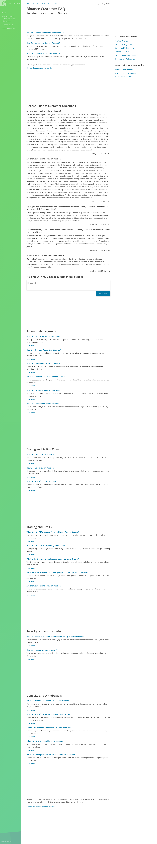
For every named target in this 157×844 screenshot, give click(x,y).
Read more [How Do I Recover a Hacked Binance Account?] (31, 386)
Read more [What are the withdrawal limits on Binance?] (31, 750)
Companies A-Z (7, 25)
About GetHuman (8, 28)
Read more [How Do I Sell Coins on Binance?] (31, 477)
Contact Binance (121, 41)
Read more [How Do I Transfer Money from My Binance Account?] (31, 723)
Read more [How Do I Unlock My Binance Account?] (31, 345)
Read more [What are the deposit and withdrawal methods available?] (31, 764)
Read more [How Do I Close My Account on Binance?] (31, 372)
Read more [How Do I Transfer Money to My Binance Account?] (31, 710)
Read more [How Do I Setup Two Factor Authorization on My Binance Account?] (31, 646)
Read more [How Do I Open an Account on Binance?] (31, 359)
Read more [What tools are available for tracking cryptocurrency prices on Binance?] (31, 581)
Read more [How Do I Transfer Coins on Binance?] (31, 490)
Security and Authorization (125, 55)
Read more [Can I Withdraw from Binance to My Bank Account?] (31, 737)
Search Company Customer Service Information (8, 18)
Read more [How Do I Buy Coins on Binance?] (31, 463)
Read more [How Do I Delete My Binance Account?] (31, 413)
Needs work (100, 821)
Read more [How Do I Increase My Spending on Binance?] (31, 554)
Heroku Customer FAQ (123, 77)
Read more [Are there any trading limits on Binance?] (31, 595)
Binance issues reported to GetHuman (41, 807)
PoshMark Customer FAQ (124, 70)
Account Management (123, 44)
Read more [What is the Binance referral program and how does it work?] (31, 568)
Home (4, 13)
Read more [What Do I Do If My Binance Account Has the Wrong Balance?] (31, 541)
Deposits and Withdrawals (125, 59)
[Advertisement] (68, 86)
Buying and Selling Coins (124, 48)
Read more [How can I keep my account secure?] (31, 659)
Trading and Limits (122, 52)
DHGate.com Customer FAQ (125, 73)
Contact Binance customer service (39, 68)
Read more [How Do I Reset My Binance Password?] (31, 399)
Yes (93, 821)
